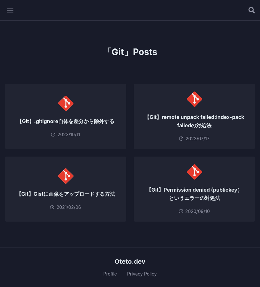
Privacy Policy (142, 273)
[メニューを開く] (10, 10)
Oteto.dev (130, 261)
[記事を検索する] (252, 10)
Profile (110, 273)
